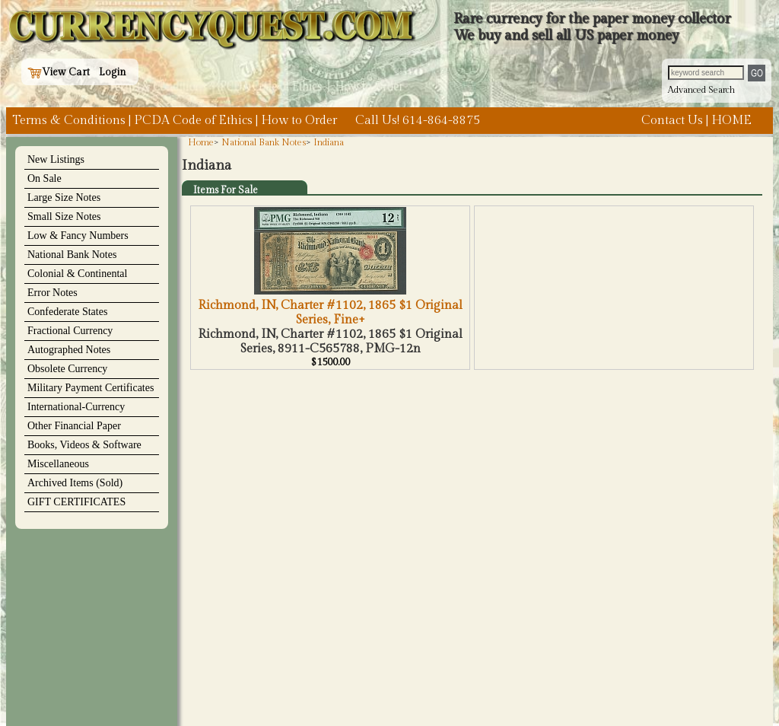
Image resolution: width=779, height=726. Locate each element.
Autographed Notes (68, 349)
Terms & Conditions (69, 120)
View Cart (58, 72)
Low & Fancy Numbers (78, 235)
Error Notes (52, 292)
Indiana (328, 142)
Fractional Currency (70, 330)
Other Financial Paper (74, 425)
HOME (731, 120)
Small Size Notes (63, 216)
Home (201, 142)
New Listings (55, 159)
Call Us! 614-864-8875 (417, 120)
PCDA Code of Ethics (193, 120)
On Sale (44, 178)
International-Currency (76, 406)
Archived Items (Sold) (74, 483)
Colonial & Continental (77, 273)
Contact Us (672, 120)
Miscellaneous (58, 464)
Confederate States (67, 311)
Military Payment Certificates (90, 387)
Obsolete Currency (67, 368)
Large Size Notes (63, 197)
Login (112, 72)
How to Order (299, 120)
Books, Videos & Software (84, 445)
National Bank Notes (71, 254)
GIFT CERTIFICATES (76, 502)
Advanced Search (701, 89)
